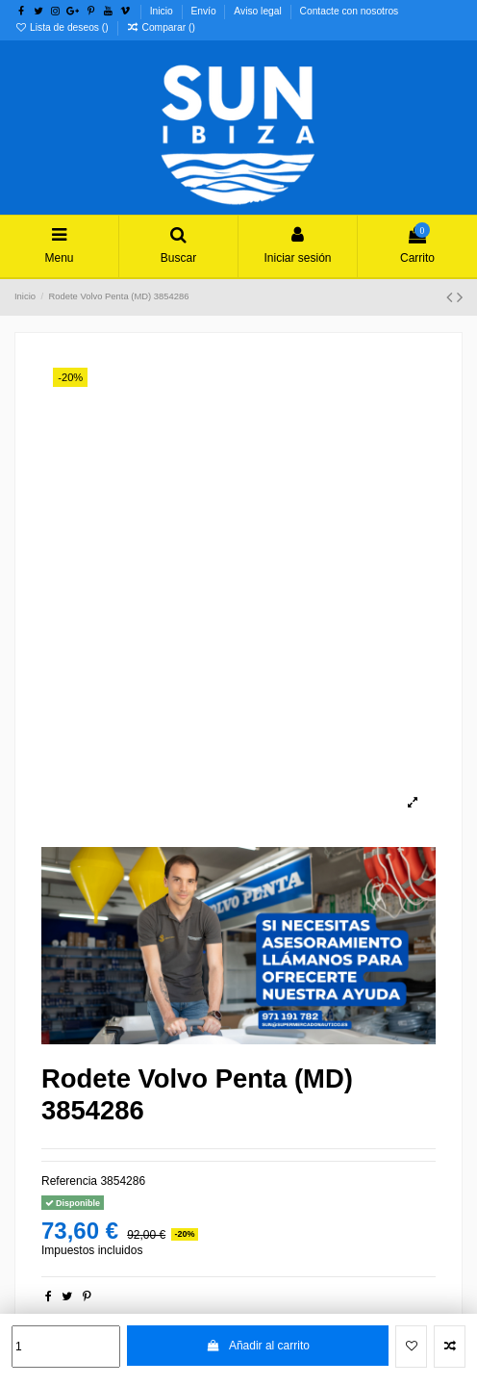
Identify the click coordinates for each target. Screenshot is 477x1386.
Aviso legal (259, 11)
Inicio (163, 11)
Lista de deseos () (63, 27)
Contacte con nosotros (349, 11)
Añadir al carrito (258, 1345)
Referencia (69, 1181)
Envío (204, 11)
